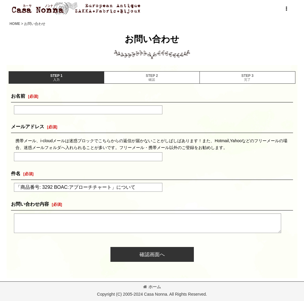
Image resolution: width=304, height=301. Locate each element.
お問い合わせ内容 (30, 204)
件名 (15, 173)
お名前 (18, 96)
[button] (286, 8)
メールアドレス (27, 126)
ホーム (152, 286)
